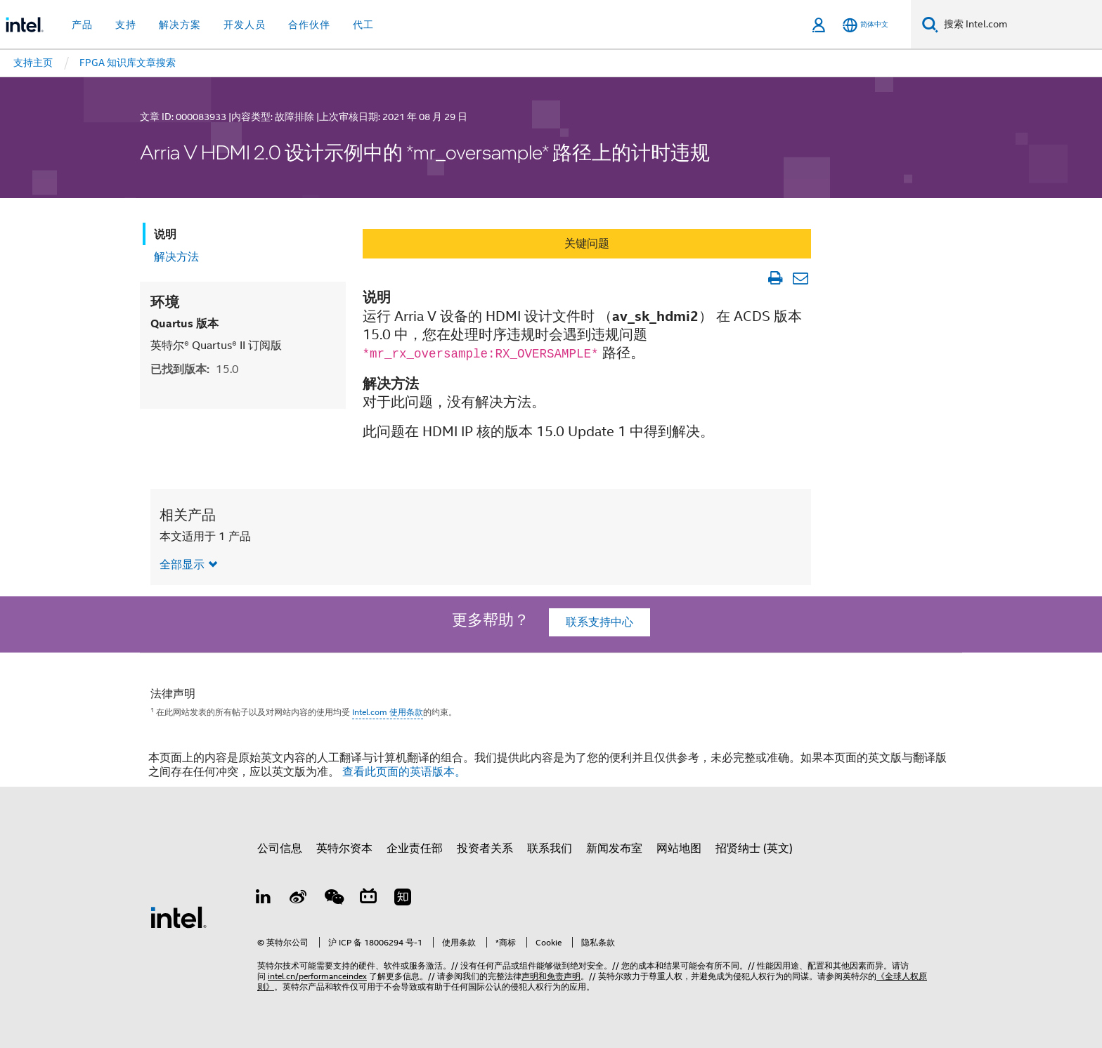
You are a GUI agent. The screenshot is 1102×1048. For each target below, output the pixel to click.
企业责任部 (415, 848)
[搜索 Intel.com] (1020, 24)
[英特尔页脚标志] (178, 917)
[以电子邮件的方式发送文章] (800, 278)
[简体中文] (865, 25)
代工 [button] (363, 24)
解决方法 (176, 257)
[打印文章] (775, 278)
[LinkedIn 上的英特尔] (264, 899)
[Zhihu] (403, 899)
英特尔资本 (344, 848)
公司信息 (279, 848)
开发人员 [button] (244, 24)
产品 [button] (82, 24)
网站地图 (678, 848)
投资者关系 (485, 848)
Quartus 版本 (184, 323)
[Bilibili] (368, 899)
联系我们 (549, 848)
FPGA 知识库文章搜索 (127, 62)
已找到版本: (194, 369)
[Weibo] (299, 899)
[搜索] (930, 24)
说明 (165, 234)
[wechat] (333, 899)
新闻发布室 (614, 848)
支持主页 (33, 62)
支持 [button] (125, 24)
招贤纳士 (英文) (754, 848)
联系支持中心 (599, 622)
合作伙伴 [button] (309, 24)
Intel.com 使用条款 (387, 712)
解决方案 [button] (180, 24)
